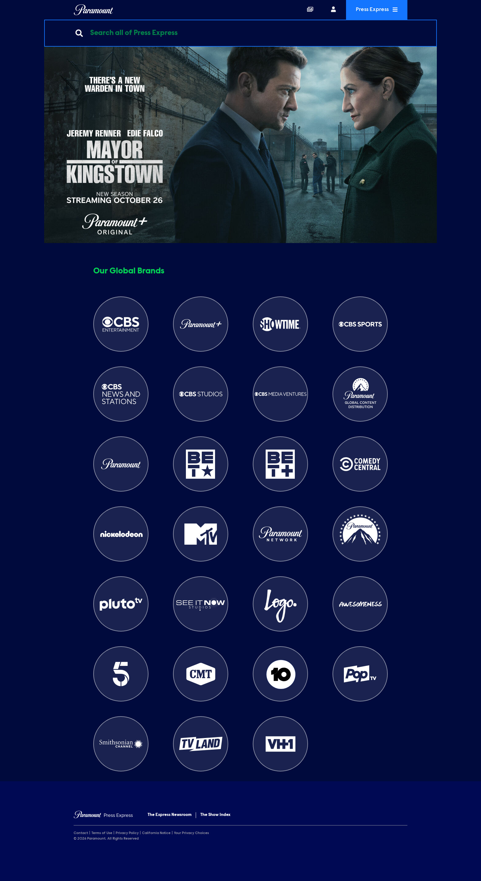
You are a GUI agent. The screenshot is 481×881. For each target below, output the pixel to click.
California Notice (156, 833)
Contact (81, 833)
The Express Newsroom (169, 815)
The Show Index (215, 815)
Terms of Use (101, 833)
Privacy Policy (127, 833)
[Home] (103, 815)
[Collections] (310, 10)
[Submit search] (79, 33)
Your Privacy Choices (191, 833)
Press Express (377, 10)
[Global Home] (93, 9)
